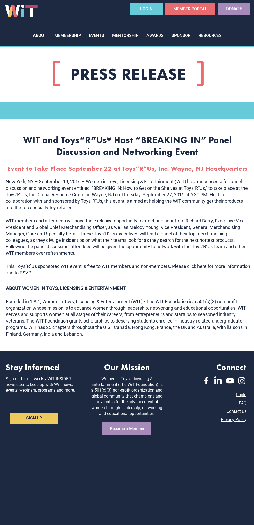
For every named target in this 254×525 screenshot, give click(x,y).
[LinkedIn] (218, 380)
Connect (231, 366)
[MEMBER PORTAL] (190, 9)
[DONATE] (234, 9)
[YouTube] (230, 380)
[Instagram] (241, 380)
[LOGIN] (146, 9)
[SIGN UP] (34, 418)
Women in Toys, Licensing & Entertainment (130, 181)
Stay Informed (32, 366)
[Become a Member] (126, 428)
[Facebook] (206, 380)
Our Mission (127, 366)
